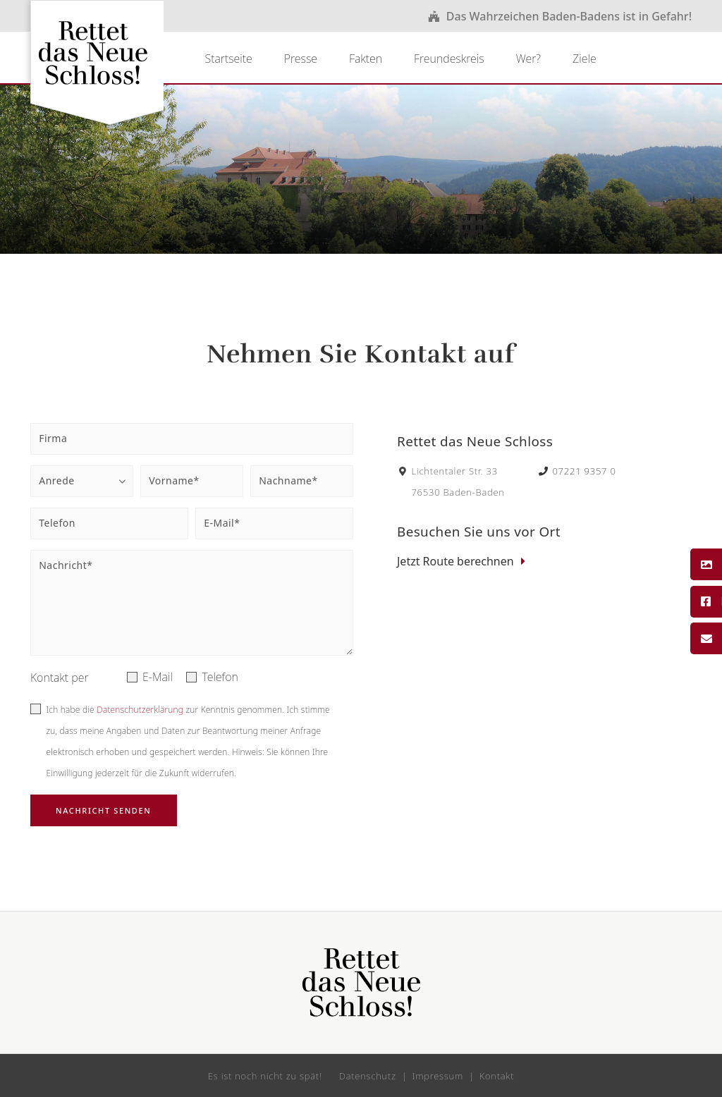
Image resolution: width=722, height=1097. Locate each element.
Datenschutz (367, 1076)
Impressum (438, 1076)
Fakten (365, 58)
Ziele (584, 58)
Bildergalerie (706, 564)
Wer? (528, 58)
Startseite (228, 58)
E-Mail (157, 677)
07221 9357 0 (577, 471)
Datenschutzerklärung (140, 710)
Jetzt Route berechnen (455, 561)
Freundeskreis (449, 58)
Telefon (220, 677)
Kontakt (706, 638)
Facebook (706, 601)
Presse (300, 58)
